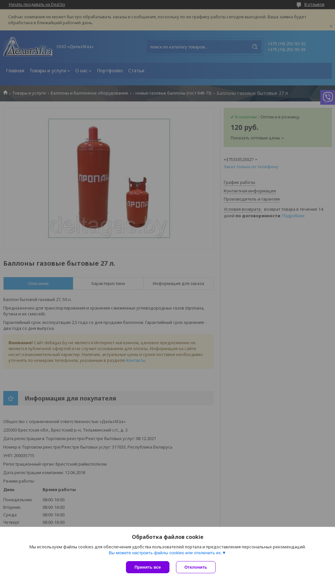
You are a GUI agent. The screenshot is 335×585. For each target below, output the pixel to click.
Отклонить (196, 567)
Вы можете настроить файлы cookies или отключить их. (165, 552)
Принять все (147, 567)
